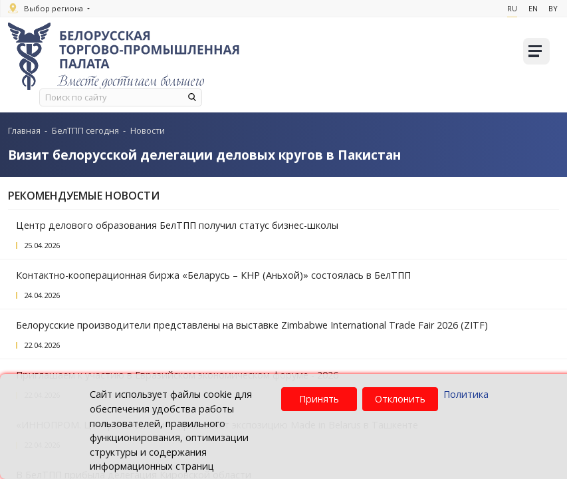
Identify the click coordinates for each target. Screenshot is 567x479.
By (551, 8)
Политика (466, 394)
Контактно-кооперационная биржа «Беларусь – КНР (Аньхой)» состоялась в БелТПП (213, 275)
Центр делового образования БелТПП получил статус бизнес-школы (177, 225)
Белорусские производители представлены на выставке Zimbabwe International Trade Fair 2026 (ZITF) (252, 325)
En (529, 8)
